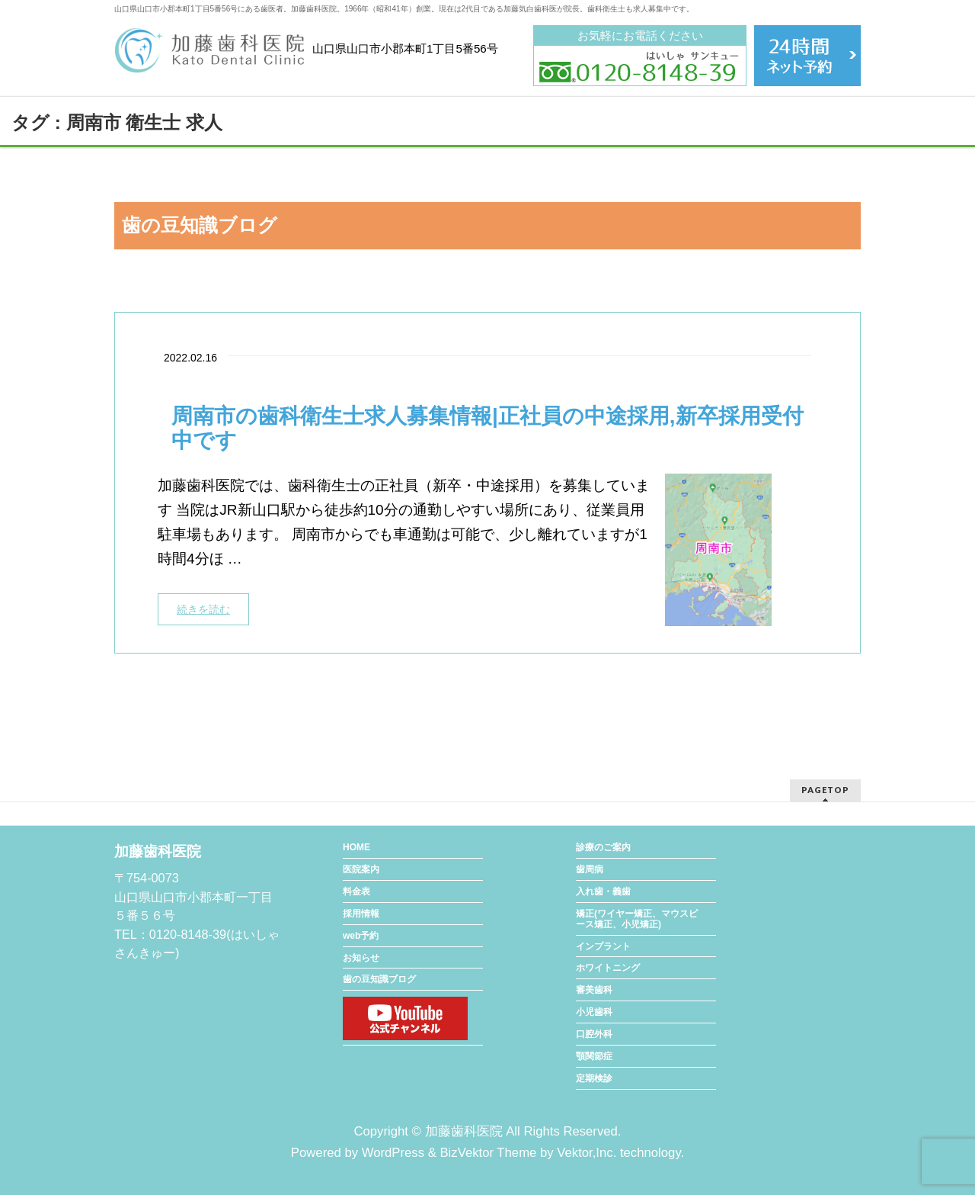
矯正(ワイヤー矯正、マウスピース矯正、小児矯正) (637, 919)
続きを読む (203, 609)
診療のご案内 (603, 847)
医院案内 (361, 869)
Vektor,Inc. (586, 1152)
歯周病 (589, 869)
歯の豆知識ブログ (379, 979)
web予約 (361, 935)
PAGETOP (825, 790)
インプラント (603, 946)
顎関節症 (594, 1056)
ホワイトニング (608, 967)
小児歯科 (594, 1012)
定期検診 (594, 1078)
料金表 (356, 891)
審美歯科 (594, 990)
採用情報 (361, 913)
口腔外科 (594, 1034)
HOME (356, 847)
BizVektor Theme (488, 1152)
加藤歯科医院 (464, 1131)
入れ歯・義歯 (603, 891)
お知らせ (361, 957)
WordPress (393, 1152)
